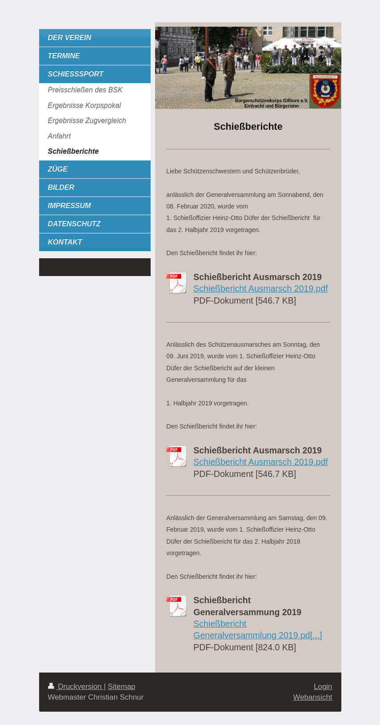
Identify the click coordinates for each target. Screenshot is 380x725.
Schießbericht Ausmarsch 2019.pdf (260, 288)
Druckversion (76, 686)
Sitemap (122, 686)
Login (323, 686)
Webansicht (312, 697)
